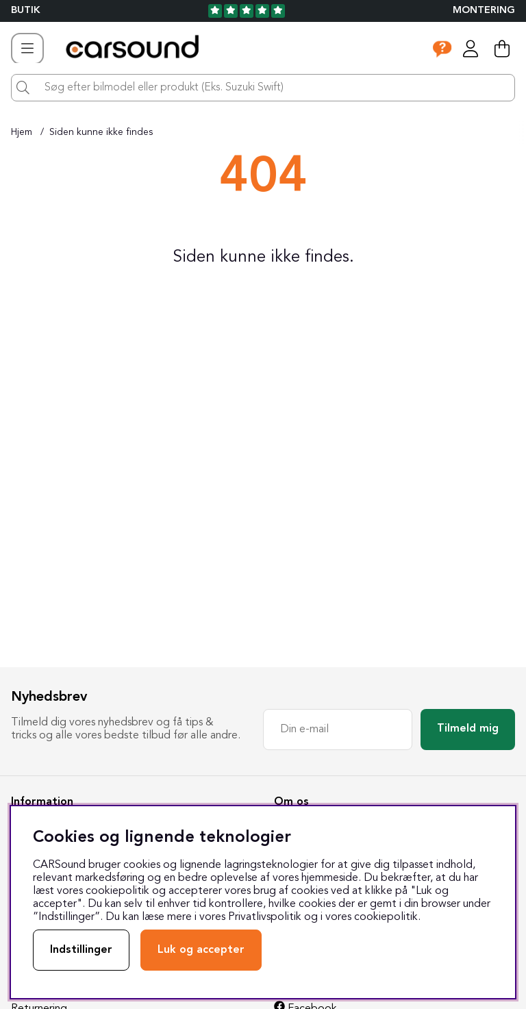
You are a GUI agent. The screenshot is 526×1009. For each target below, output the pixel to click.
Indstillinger (81, 950)
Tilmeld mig (468, 728)
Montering (484, 10)
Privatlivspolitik (264, 917)
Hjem (21, 132)
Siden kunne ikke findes (101, 132)
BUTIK (25, 10)
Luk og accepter (201, 950)
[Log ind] (471, 48)
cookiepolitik (386, 917)
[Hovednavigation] (27, 48)
